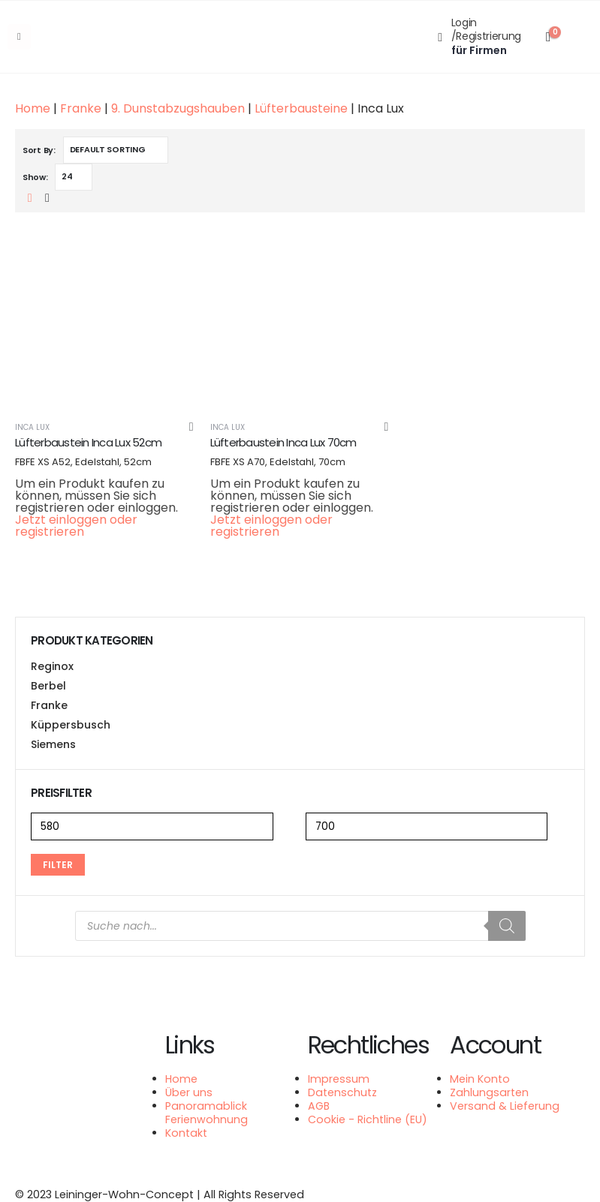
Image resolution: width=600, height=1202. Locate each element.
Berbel (48, 685)
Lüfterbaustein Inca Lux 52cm (88, 442)
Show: (35, 177)
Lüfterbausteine (301, 108)
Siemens (53, 744)
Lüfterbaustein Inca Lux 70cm (283, 442)
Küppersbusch (70, 724)
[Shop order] (115, 150)
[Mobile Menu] (19, 37)
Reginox (52, 666)
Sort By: (39, 150)
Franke (80, 108)
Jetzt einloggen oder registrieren (76, 525)
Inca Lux (32, 427)
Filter (58, 864)
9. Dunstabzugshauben (178, 108)
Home (32, 108)
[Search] (507, 926)
